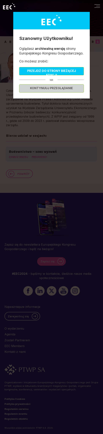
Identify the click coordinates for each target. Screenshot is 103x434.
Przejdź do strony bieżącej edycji (51, 72)
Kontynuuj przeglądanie (51, 88)
